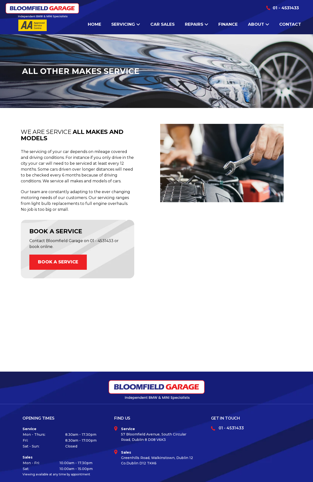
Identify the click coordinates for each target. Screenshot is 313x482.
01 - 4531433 (286, 7)
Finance (228, 24)
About (258, 24)
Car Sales (162, 24)
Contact (290, 24)
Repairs (196, 24)
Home (94, 24)
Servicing (125, 24)
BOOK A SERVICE (58, 262)
